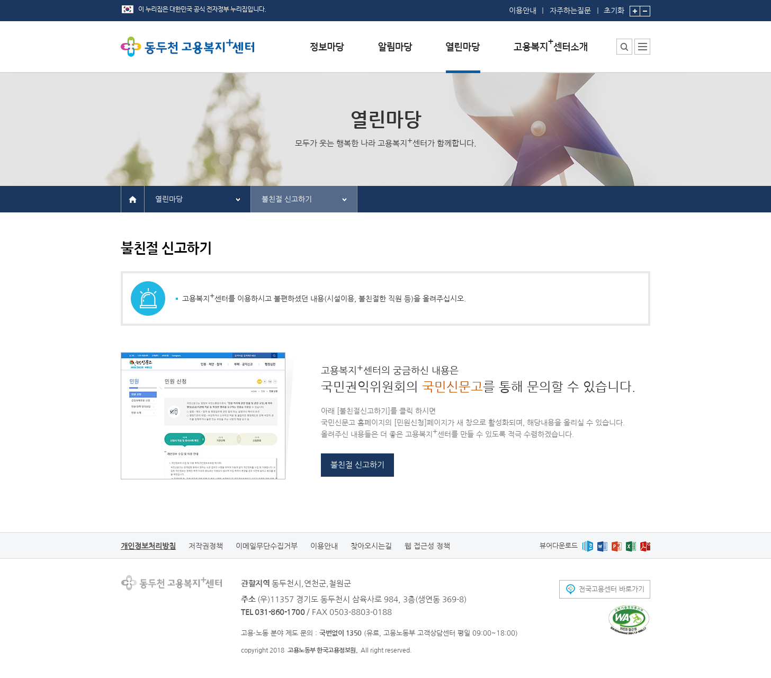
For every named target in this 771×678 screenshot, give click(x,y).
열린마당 (169, 199)
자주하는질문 (570, 10)
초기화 (614, 7)
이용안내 (522, 10)
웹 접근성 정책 (427, 546)
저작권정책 (206, 546)
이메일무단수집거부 (267, 546)
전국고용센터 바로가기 (611, 589)
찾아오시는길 (371, 546)
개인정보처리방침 (148, 546)
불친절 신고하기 (287, 199)
